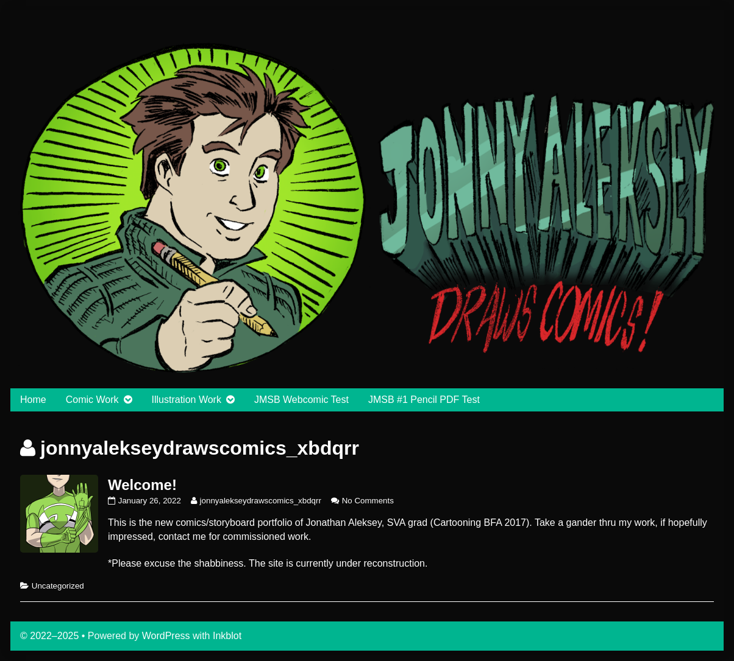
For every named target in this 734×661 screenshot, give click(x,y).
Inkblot (227, 636)
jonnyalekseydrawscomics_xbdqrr (260, 500)
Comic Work (92, 399)
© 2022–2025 (51, 636)
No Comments (368, 500)
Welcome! (142, 485)
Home (33, 399)
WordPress (166, 636)
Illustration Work (186, 399)
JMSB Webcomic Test (301, 399)
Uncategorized (58, 585)
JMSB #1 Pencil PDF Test (424, 399)
